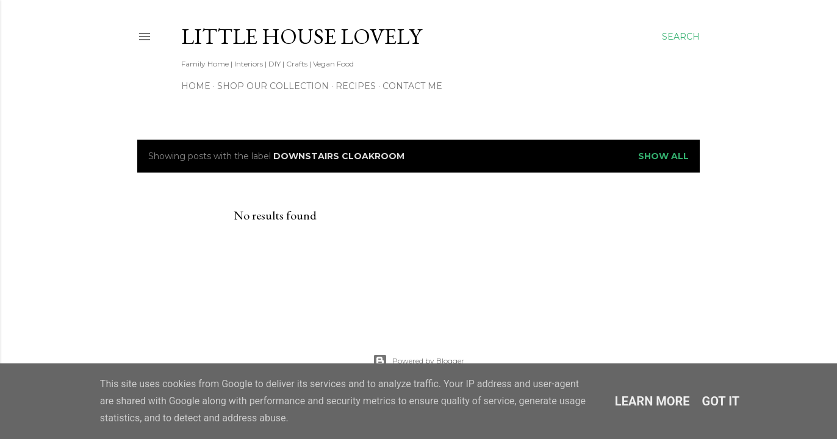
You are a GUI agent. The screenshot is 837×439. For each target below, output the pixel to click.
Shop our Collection (273, 85)
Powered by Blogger (418, 361)
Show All (663, 156)
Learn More (652, 401)
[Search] (681, 36)
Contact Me (412, 85)
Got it (721, 401)
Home (195, 85)
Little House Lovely (301, 36)
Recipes (356, 85)
